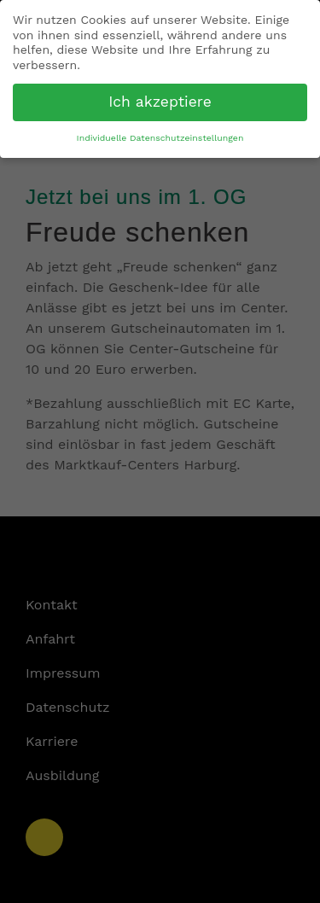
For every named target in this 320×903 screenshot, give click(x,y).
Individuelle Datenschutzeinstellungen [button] (160, 137)
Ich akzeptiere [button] (160, 101)
